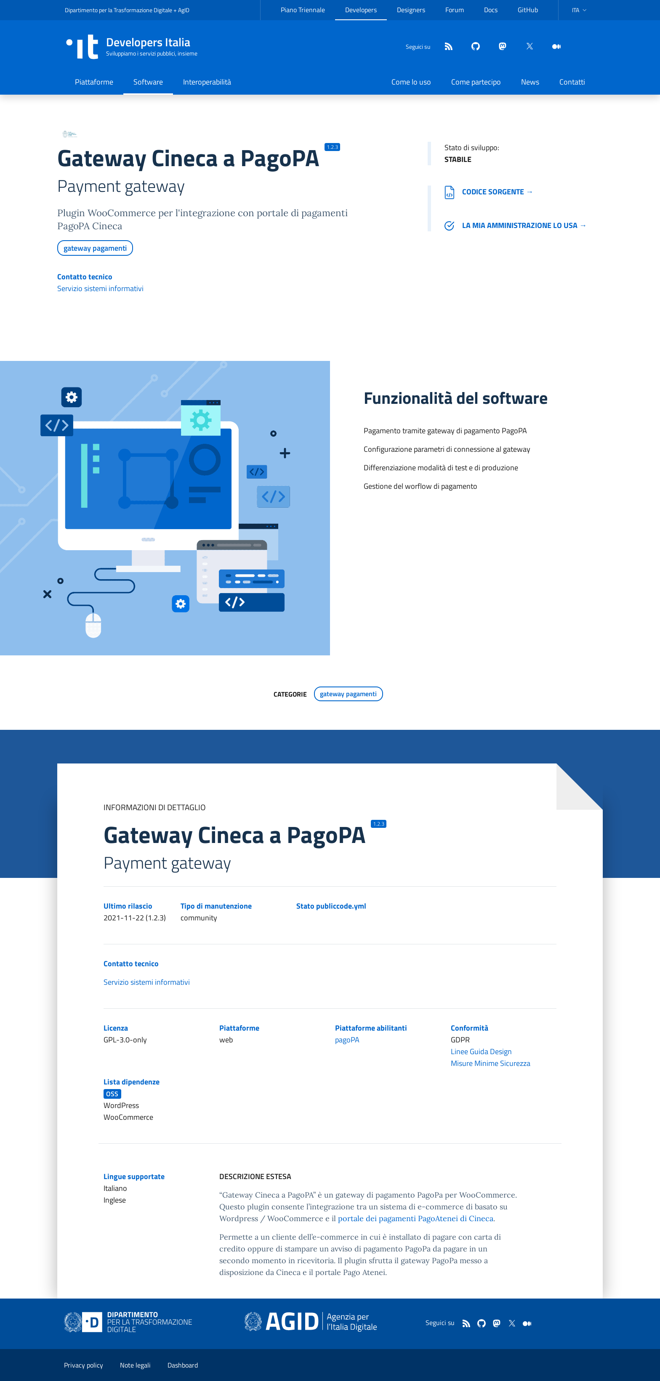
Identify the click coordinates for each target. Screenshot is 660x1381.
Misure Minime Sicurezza (490, 1063)
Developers (361, 10)
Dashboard (183, 1365)
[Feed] (445, 47)
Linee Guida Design (481, 1051)
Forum (454, 10)
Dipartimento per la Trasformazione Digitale (118, 9)
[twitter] (526, 47)
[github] (472, 47)
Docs (491, 10)
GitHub (528, 10)
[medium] (553, 47)
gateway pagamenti (95, 248)
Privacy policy (83, 1365)
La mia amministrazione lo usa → (515, 225)
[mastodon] (499, 47)
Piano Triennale (303, 10)
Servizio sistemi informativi (100, 288)
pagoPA (347, 1039)
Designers (411, 10)
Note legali (135, 1365)
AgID (183, 9)
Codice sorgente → (488, 191)
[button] (580, 10)
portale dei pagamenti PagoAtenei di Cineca (415, 1218)
